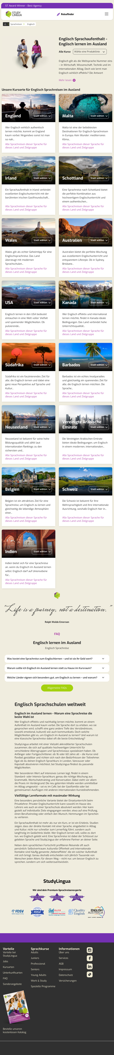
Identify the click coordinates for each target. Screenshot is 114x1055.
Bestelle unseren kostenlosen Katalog (14, 1030)
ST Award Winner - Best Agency (23, 5)
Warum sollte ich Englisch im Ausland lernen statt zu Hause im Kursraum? (49, 668)
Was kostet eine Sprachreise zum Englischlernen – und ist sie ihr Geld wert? (49, 658)
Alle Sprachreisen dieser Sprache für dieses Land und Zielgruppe (26, 146)
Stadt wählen (40, 115)
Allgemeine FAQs (57, 688)
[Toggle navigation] (106, 14)
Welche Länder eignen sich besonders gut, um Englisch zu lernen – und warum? (52, 677)
